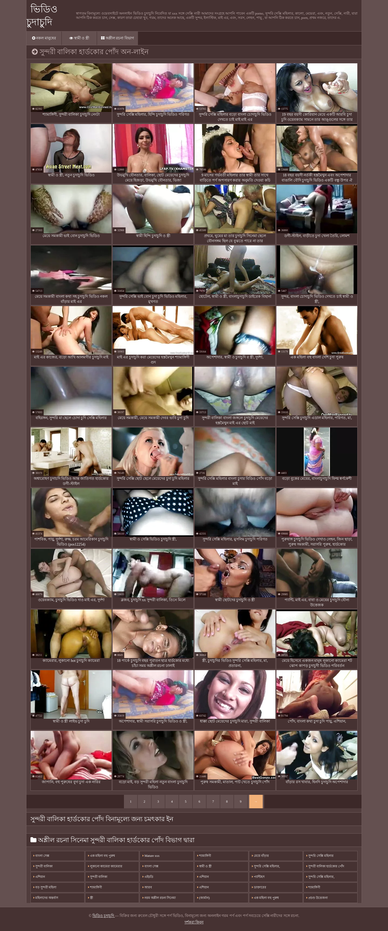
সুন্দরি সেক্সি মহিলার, (266, 866)
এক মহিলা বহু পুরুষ (101, 856)
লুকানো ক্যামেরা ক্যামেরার (105, 866)
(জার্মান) (203, 898)
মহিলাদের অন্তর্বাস (45, 898)
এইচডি (148, 877)
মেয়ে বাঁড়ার (260, 856)
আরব (147, 887)
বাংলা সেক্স (41, 856)
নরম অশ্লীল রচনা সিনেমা (159, 898)
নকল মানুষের (44, 38)
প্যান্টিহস (258, 877)
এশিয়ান (39, 877)
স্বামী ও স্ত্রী (79, 38)
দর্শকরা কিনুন (194, 922)
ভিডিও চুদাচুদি (103, 916)
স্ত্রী (90, 898)
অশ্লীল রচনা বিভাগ (117, 38)
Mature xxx (151, 856)
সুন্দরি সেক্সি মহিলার (320, 856)
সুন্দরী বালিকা (43, 866)
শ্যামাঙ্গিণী (95, 887)
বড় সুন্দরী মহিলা (44, 887)
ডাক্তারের (259, 887)
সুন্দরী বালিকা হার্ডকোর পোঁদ (325, 866)
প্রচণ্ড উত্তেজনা (317, 898)
